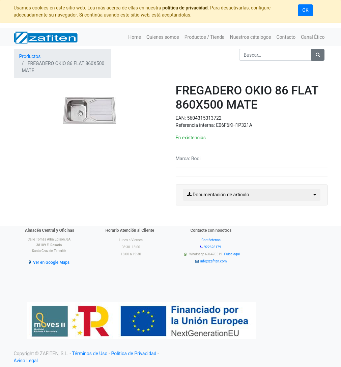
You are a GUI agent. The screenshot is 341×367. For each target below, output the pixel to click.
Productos (30, 56)
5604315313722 (204, 118)
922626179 (213, 247)
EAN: (181, 118)
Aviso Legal (26, 360)
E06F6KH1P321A (234, 125)
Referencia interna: (196, 125)
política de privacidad (184, 7)
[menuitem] (134, 37)
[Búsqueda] (317, 55)
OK (305, 10)
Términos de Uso (90, 353)
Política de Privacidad (133, 353)
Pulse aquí (232, 254)
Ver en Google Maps (51, 262)
